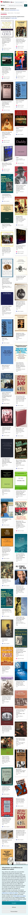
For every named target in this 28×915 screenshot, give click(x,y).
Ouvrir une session (19, 2)
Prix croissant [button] (17, 13)
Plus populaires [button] (4, 13)
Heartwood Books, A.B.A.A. (14, 10)
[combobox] (16, 5)
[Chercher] (25, 5)
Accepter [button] (14, 903)
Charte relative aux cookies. (19, 896)
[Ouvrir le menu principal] (3, 5)
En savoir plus (13, 18)
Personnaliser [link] (14, 911)
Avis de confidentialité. (14, 900)
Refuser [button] (14, 907)
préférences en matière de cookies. (10, 893)
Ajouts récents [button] (10, 13)
